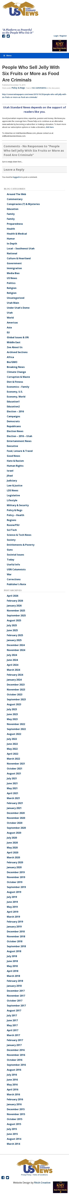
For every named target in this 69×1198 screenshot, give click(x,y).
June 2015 (12, 1134)
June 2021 (12, 783)
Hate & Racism (15, 460)
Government (14, 263)
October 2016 (14, 1059)
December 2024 (16, 645)
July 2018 (12, 956)
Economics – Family (18, 386)
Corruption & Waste (18, 376)
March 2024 (13, 669)
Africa (10, 357)
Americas (12, 322)
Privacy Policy (26, 1175)
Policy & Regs (18, 87)
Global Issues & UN (18, 337)
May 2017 (12, 1025)
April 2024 (12, 664)
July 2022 (12, 739)
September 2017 (16, 1005)
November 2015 (16, 1114)
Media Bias (13, 273)
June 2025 (12, 630)
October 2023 (14, 694)
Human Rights (15, 465)
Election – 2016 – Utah (19, 436)
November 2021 (16, 763)
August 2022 (14, 734)
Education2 (13, 406)
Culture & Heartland (19, 258)
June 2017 (12, 1020)
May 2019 (12, 906)
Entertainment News (19, 441)
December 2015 (16, 1109)
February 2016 (15, 1099)
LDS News (12, 490)
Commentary (14, 199)
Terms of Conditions (40, 1175)
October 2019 (14, 882)
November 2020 (16, 818)
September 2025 (16, 615)
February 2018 (15, 980)
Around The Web (16, 194)
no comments (39, 87)
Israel (10, 470)
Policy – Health (15, 515)
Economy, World (16, 396)
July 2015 (12, 1129)
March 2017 (13, 1035)
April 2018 (12, 971)
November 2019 (16, 877)
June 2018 (12, 961)
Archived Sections (17, 352)
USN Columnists (16, 569)
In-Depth (12, 243)
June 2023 (12, 714)
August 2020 (14, 832)
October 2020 (14, 822)
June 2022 (12, 743)
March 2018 (13, 976)
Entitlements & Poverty (20, 544)
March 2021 (13, 798)
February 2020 (15, 862)
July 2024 (12, 655)
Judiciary (12, 480)
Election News (15, 431)
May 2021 (12, 788)
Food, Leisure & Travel (20, 451)
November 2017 (16, 995)
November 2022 (16, 724)
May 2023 (12, 719)
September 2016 (16, 1064)
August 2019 (14, 892)
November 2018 (16, 936)
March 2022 (13, 758)
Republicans (14, 426)
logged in (17, 177)
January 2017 (14, 1045)
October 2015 (14, 1119)
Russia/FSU (13, 525)
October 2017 (14, 1000)
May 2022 (12, 748)
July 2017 (12, 1015)
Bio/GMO (12, 362)
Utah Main (13, 302)
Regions (11, 520)
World (10, 317)
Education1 (13, 401)
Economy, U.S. (15, 391)
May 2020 (12, 847)
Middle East (13, 342)
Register (63, 36)
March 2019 (13, 916)
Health (11, 228)
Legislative (13, 495)
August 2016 (14, 1069)
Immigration (14, 268)
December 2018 (16, 931)
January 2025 (14, 640)
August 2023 (14, 704)
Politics (11, 283)
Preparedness (15, 223)
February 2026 (15, 600)
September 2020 (16, 827)
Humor (11, 238)
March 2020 (13, 857)
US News (12, 278)
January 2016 (14, 1104)
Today (10, 559)
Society (11, 539)
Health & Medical (17, 233)
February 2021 (15, 803)
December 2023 (16, 684)
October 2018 (14, 941)
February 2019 (15, 921)
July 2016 (12, 1074)
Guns (10, 549)
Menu (7, 55)
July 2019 (12, 897)
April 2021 (12, 793)
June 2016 (12, 1079)
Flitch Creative (42, 1182)
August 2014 (14, 1138)
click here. (50, 127)
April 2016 (12, 1089)
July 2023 (12, 709)
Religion (11, 288)
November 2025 (16, 610)
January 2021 (14, 808)
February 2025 (15, 635)
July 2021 (12, 778)
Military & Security (18, 505)
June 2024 (12, 660)
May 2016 (12, 1084)
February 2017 (15, 1040)
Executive (12, 446)
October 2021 (14, 768)
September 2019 (16, 887)
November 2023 (16, 689)
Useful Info (13, 564)
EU (8, 332)
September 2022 (16, 729)
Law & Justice (14, 485)
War (9, 574)
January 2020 (14, 867)
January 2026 (14, 605)
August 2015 (14, 1124)
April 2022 (12, 753)
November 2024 (16, 650)
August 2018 (14, 951)
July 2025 (12, 625)
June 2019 (12, 901)
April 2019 (12, 911)
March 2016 (13, 1094)
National (12, 253)
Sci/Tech (12, 530)
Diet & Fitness (15, 381)
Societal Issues (15, 554)
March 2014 (13, 1143)
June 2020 (12, 842)
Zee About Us (14, 347)
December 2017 (16, 990)
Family (11, 214)
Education (12, 209)
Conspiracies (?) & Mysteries (23, 204)
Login (56, 36)
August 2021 (14, 773)
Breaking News (16, 367)
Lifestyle (12, 500)
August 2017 (14, 1010)
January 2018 (14, 985)
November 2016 (16, 1055)
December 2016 (16, 1050)
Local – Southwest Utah (20, 248)
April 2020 (12, 852)
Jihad (10, 475)
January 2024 (14, 679)
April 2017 (12, 1030)
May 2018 (12, 966)
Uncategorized (15, 297)
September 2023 (16, 699)
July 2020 (12, 837)
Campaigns (13, 416)
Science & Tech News (19, 534)
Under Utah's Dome (18, 307)
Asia (9, 327)
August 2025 (14, 620)
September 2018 (16, 946)
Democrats (13, 421)
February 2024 (15, 674)
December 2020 (16, 813)
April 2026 (12, 595)
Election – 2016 (15, 411)
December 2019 (16, 872)
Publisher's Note (16, 584)
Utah (10, 312)
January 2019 (14, 926)
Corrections (14, 579)
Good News (13, 455)
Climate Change (16, 372)
